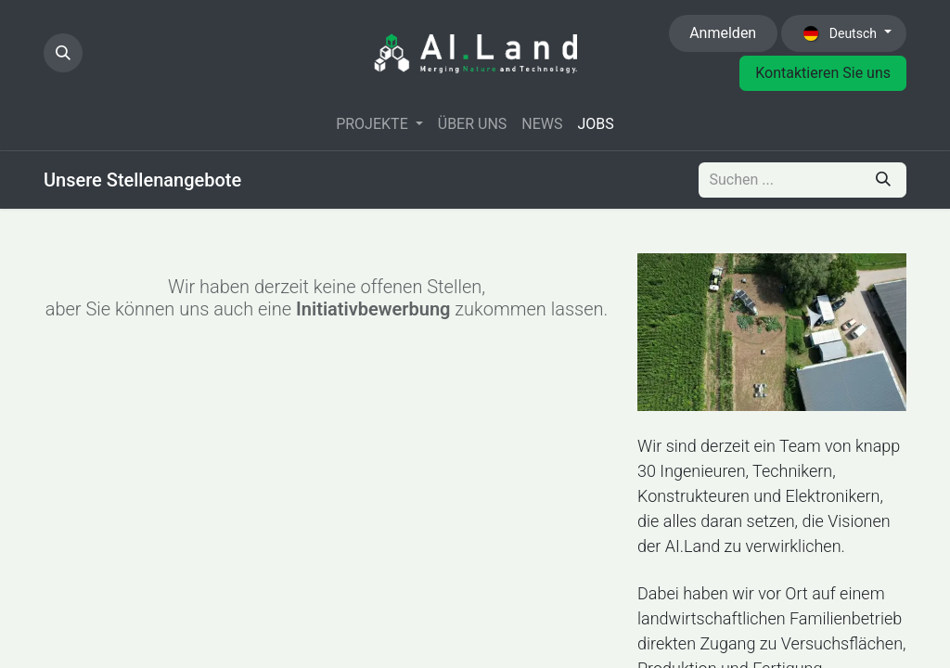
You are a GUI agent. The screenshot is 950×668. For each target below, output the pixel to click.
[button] (63, 52)
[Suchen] (883, 180)
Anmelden (722, 33)
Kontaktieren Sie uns (823, 73)
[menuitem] (379, 124)
